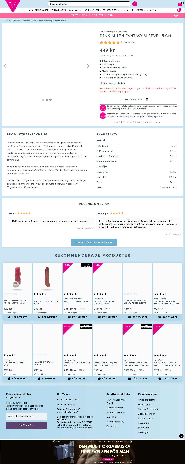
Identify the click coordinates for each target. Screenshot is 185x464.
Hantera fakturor (115, 412)
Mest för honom (30, 21)
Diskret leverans (114, 407)
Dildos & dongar (146, 414)
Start (6, 21)
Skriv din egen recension (94, 242)
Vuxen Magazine (146, 400)
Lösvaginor (144, 423)
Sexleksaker (15, 21)
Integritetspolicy (115, 421)
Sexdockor (143, 427)
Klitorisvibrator (146, 418)
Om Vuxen (111, 426)
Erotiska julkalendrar (148, 409)
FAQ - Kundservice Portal (116, 401)
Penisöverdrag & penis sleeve (52, 21)
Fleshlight (143, 432)
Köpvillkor (111, 417)
